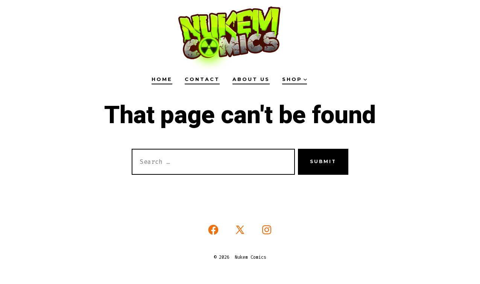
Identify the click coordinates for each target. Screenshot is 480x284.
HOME (162, 79)
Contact (202, 79)
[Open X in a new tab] (240, 230)
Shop (294, 79)
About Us (251, 79)
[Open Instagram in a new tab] (267, 230)
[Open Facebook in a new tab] (213, 230)
